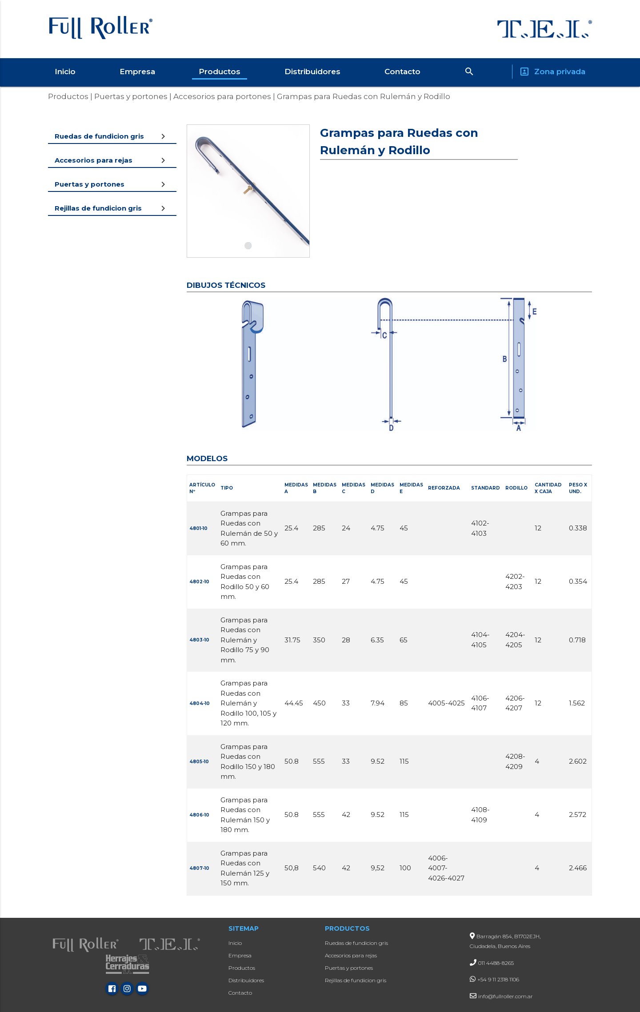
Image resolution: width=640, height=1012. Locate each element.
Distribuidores (312, 71)
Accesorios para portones (221, 96)
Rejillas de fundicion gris (355, 980)
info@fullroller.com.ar (505, 996)
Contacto (402, 71)
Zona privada (552, 72)
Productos (219, 71)
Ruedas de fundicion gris (356, 943)
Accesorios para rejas (351, 955)
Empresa (137, 71)
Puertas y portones (130, 96)
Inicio (65, 71)
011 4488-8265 (496, 963)
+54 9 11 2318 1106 (498, 979)
